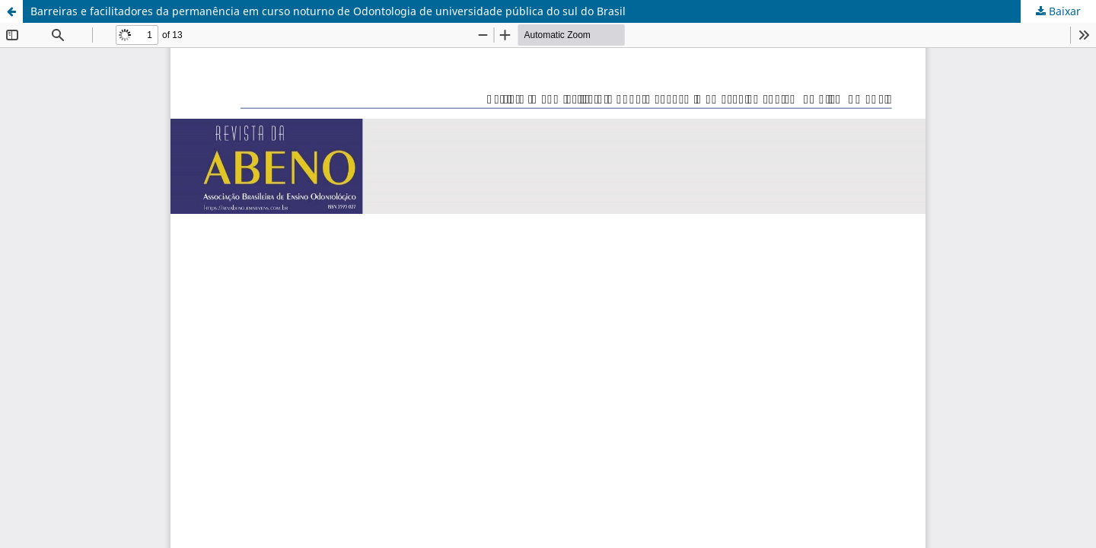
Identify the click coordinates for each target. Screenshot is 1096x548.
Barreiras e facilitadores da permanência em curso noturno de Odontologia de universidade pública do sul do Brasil (328, 11)
